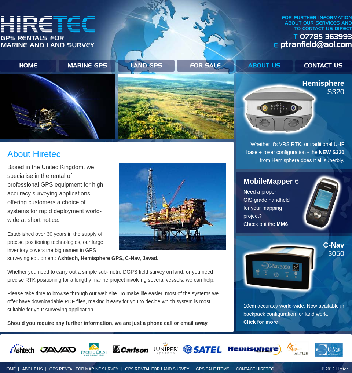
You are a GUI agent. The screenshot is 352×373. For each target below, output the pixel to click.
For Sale (206, 66)
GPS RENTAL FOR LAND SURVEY (157, 369)
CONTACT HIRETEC (255, 369)
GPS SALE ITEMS (212, 369)
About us (265, 66)
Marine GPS (88, 66)
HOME (10, 369)
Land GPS (147, 66)
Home (29, 66)
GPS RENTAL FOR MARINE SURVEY (84, 369)
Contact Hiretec (323, 66)
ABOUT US (32, 369)
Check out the (265, 224)
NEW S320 (331, 152)
